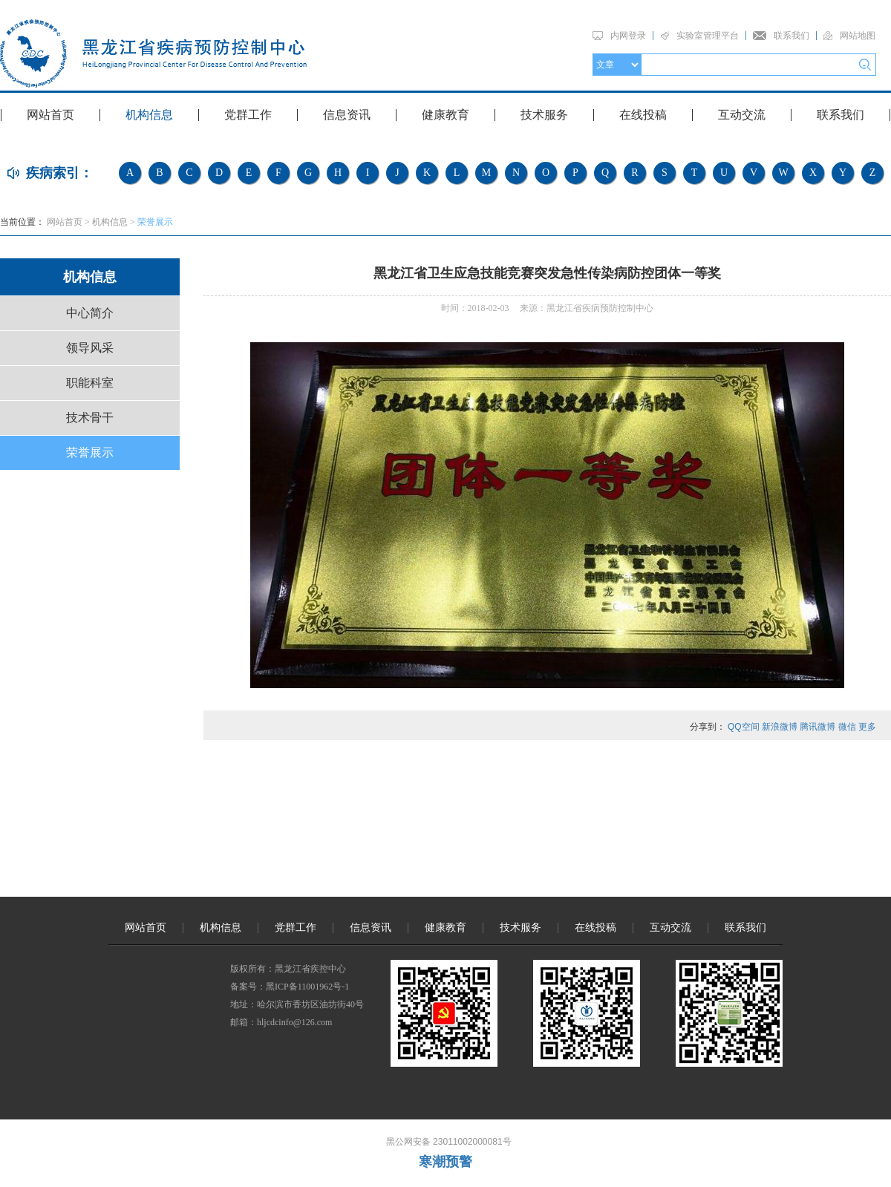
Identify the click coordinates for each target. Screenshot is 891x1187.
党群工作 (248, 114)
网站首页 (50, 114)
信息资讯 (347, 114)
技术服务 (544, 114)
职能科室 (90, 382)
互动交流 (742, 114)
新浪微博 (779, 727)
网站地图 (857, 35)
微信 (847, 727)
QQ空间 (744, 727)
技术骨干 (90, 417)
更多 (867, 727)
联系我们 (791, 35)
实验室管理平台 (707, 35)
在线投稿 (643, 114)
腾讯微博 (817, 727)
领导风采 (90, 347)
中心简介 (90, 313)
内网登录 (628, 35)
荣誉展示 (155, 222)
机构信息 (149, 114)
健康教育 (445, 114)
